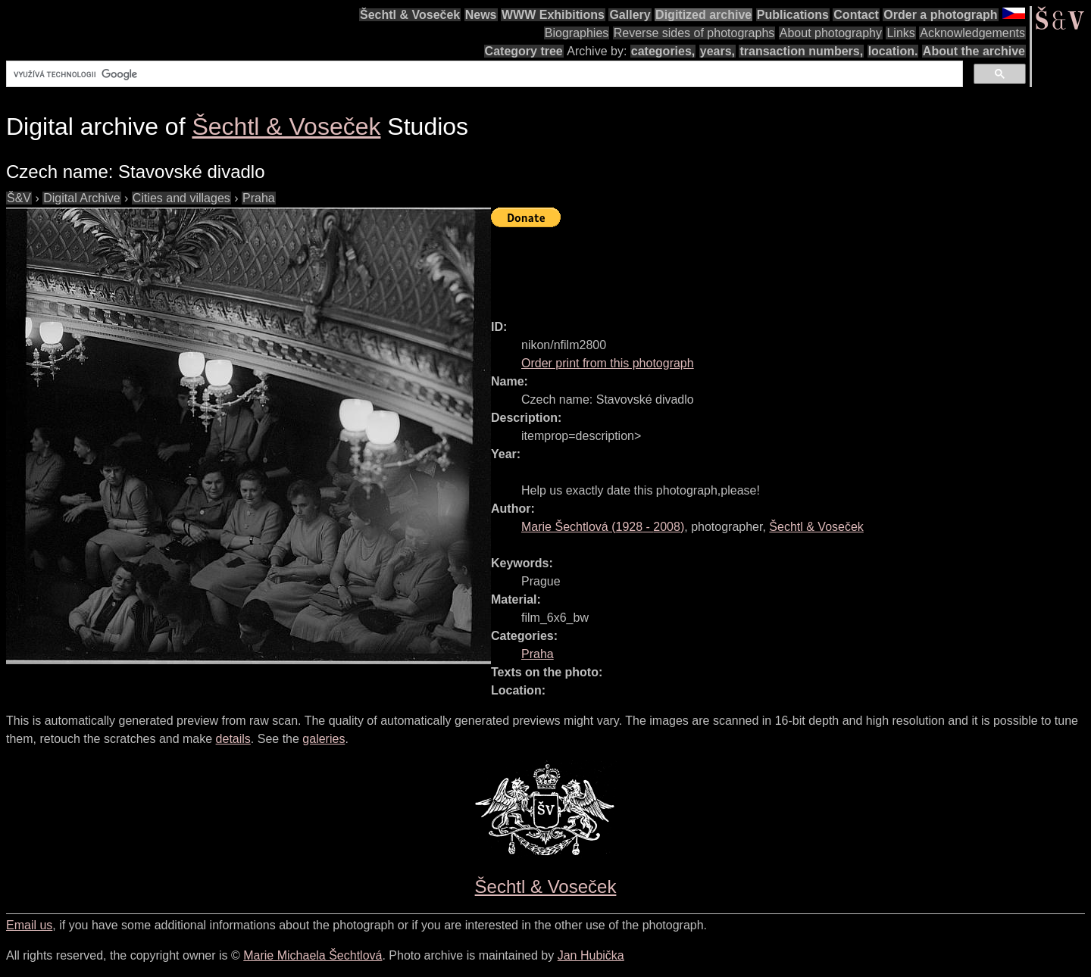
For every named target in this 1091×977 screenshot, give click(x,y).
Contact (856, 14)
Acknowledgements (972, 33)
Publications (793, 14)
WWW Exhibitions (553, 14)
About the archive (974, 51)
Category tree (524, 51)
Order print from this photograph (607, 363)
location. (893, 51)
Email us (29, 925)
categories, (663, 51)
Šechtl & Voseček (410, 14)
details (233, 738)
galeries (323, 738)
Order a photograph (940, 14)
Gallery (629, 14)
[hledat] (483, 74)
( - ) (602, 526)
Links (900, 33)
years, (717, 51)
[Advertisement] (767, 267)
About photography (831, 33)
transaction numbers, (801, 51)
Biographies (577, 33)
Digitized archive (703, 14)
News (481, 14)
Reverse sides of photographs (694, 33)
